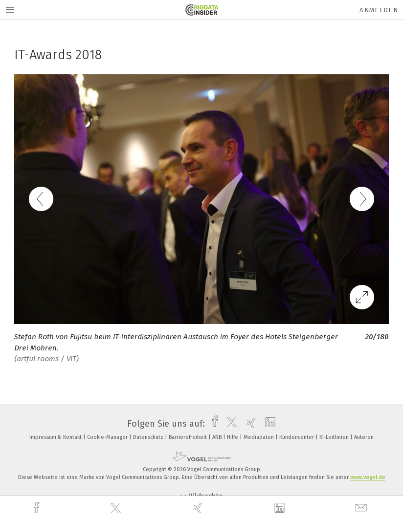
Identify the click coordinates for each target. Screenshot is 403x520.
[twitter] (117, 508)
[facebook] (38, 508)
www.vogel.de (367, 477)
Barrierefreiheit (188, 437)
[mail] (362, 508)
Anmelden (378, 10)
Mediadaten (259, 437)
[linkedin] (280, 508)
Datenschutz (149, 437)
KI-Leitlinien (334, 437)
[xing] (199, 508)
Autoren (364, 437)
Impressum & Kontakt (56, 437)
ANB (217, 437)
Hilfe (233, 437)
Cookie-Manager (108, 437)
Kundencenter (297, 437)
